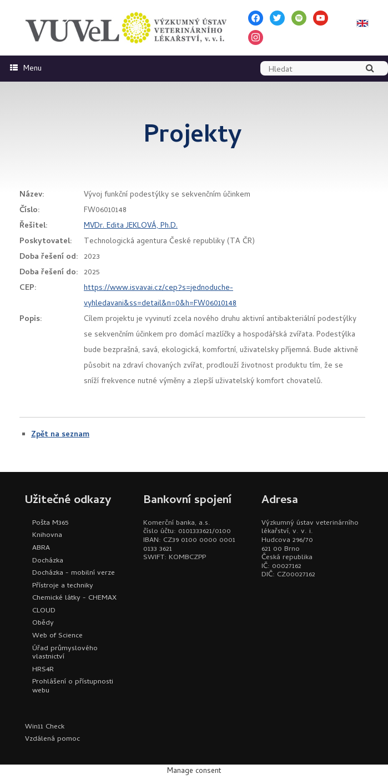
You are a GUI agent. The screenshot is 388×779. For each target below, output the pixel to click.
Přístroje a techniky (62, 586)
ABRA (41, 548)
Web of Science (57, 636)
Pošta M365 (50, 523)
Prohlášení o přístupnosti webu (72, 686)
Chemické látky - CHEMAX (74, 598)
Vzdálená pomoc (52, 739)
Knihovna (47, 535)
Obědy (43, 623)
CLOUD (44, 611)
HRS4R (43, 670)
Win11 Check (44, 727)
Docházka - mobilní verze (73, 573)
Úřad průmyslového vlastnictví (65, 653)
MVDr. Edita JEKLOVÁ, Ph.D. (131, 226)
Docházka (47, 561)
